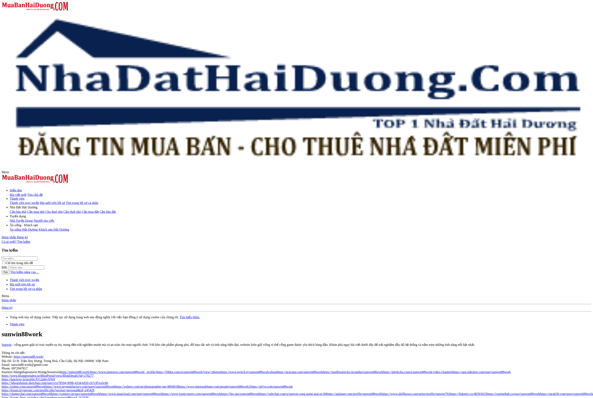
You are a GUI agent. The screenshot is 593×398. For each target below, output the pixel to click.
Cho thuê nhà (53, 211)
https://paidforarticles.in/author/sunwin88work (353, 372)
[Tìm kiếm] (23, 241)
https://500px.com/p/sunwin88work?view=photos (188, 372)
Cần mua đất (90, 211)
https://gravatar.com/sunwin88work (300, 372)
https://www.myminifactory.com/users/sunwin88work (80, 386)
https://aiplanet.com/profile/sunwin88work (354, 394)
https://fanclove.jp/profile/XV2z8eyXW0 (28, 379)
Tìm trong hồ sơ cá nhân (82, 203)
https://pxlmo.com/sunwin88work (23, 386)
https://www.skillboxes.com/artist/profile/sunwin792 (416, 394)
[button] (5, 172)
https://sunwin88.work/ (29, 356)
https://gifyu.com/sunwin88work (271, 386)
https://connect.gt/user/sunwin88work (75, 394)
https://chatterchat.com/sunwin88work (26, 394)
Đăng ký (7, 307)
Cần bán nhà (18, 211)
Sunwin (7, 344)
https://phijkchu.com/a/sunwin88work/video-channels (418, 372)
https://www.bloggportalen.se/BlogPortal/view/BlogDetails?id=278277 (48, 375)
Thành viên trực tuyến (24, 203)
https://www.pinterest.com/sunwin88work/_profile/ (123, 372)
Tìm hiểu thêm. (190, 317)
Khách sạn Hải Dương (54, 229)
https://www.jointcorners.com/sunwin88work (191, 394)
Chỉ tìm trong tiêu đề (17, 263)
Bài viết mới (18, 194)
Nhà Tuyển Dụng (21, 220)
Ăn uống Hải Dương (24, 229)
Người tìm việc (44, 220)
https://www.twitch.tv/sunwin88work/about (249, 372)
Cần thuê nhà (72, 211)
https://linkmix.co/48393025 (468, 394)
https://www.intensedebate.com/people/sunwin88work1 (214, 386)
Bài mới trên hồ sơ (52, 203)
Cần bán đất (108, 211)
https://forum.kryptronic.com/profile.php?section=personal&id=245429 (48, 390)
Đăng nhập (9, 300)
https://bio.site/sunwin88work (240, 394)
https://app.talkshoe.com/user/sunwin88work (482, 372)
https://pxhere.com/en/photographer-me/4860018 (147, 386)
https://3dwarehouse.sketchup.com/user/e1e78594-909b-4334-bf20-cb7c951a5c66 (55, 383)
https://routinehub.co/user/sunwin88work (513, 394)
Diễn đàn (16, 190)
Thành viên (17, 198)
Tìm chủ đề (35, 194)
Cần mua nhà (35, 211)
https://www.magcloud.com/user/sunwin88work (131, 394)
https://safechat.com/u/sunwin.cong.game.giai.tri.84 (292, 394)
